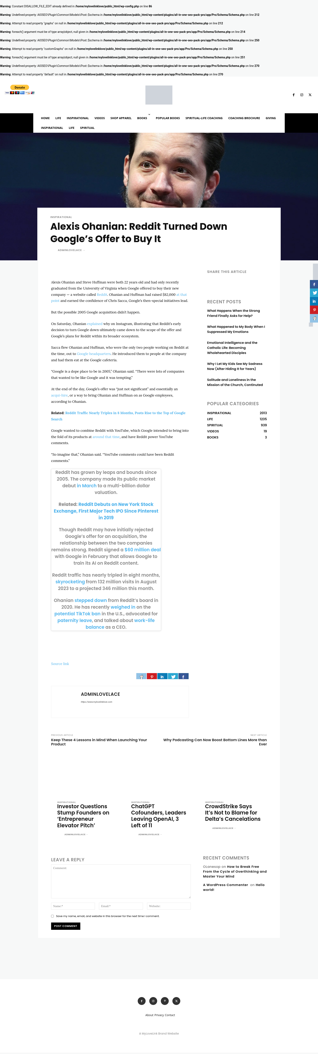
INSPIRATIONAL (61, 217)
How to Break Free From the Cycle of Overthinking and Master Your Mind (235, 872)
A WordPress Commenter (225, 886)
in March (87, 486)
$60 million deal (143, 550)
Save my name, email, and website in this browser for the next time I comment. (107, 917)
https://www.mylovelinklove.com (96, 702)
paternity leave (74, 620)
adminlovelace (70, 250)
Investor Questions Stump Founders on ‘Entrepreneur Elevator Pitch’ (84, 816)
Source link (60, 664)
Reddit (102, 294)
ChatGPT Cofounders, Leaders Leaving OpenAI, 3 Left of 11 (156, 816)
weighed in (123, 607)
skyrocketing (70, 582)
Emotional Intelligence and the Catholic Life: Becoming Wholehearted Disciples (232, 347)
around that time (106, 437)
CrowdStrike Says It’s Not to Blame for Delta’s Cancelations (232, 816)
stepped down (91, 600)
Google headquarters (94, 354)
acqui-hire (59, 395)
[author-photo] (60, 835)
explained (94, 324)
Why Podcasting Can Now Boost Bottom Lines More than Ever (215, 742)
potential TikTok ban (77, 614)
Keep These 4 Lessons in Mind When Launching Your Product (99, 742)
